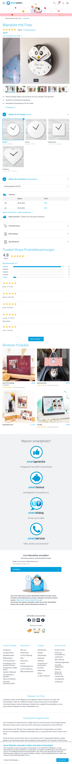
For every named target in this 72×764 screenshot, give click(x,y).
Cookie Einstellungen (11, 760)
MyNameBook (8, 658)
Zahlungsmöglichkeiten (63, 662)
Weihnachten (42, 650)
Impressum (24, 661)
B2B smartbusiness (26, 671)
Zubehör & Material (9, 672)
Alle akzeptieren (62, 760)
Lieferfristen (59, 657)
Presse (22, 663)
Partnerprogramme (26, 666)
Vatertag (40, 661)
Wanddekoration (8, 655)
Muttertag (41, 658)
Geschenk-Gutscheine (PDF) (9, 682)
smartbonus (59, 682)
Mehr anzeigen (35, 339)
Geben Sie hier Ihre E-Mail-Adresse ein (25, 561)
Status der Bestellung (58, 673)
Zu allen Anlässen (44, 676)
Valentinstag (42, 655)
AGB (21, 658)
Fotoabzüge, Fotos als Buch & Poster (9, 664)
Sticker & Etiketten (9, 679)
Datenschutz (24, 653)
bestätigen (16, 569)
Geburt (40, 673)
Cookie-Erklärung (26, 655)
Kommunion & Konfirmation (42, 664)
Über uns (23, 650)
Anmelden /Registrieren (59, 666)
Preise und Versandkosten (60, 653)
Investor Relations (26, 669)
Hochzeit (41, 668)
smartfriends (59, 676)
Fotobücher (7, 650)
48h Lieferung (59, 660)
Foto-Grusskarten (9, 661)
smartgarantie (59, 679)
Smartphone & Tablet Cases (10, 669)
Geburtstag (41, 670)
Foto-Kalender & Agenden (8, 675)
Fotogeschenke (8, 653)
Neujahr (40, 653)
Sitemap (57, 669)
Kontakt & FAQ (59, 650)
